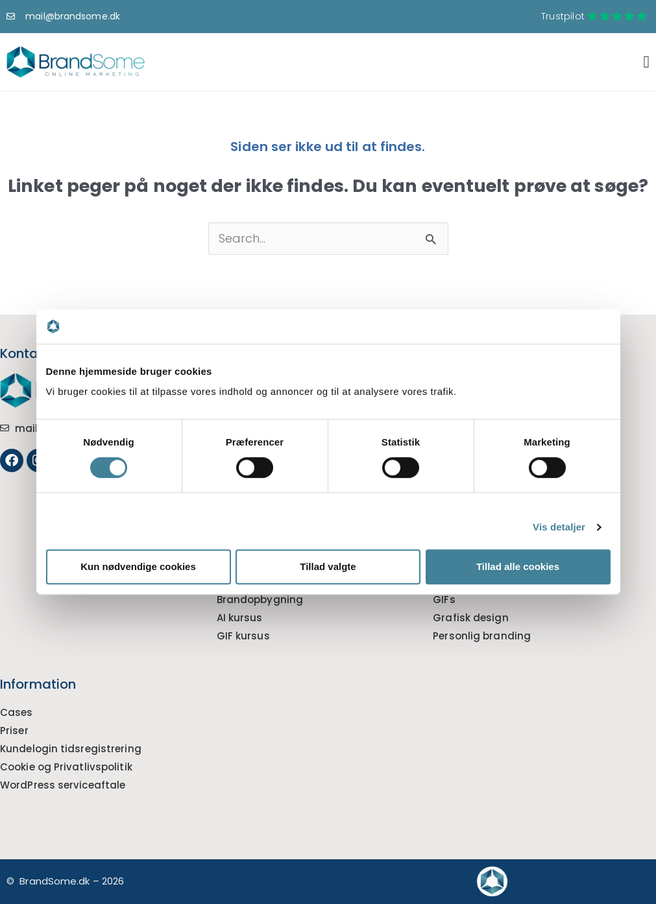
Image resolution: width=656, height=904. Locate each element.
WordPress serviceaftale (62, 785)
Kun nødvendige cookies (138, 566)
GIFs (444, 599)
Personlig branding (482, 636)
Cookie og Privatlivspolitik (66, 767)
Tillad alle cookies (517, 566)
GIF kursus (243, 636)
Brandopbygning (260, 599)
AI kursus (240, 617)
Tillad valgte (328, 566)
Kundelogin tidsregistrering (70, 748)
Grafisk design (470, 617)
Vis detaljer (559, 526)
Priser (14, 730)
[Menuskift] (646, 62)
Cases (16, 712)
